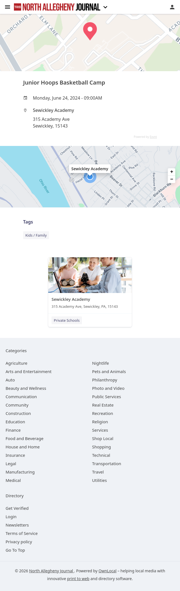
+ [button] (171, 172)
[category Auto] (10, 380)
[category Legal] (11, 463)
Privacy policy (19, 541)
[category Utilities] (99, 480)
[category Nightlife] (100, 363)
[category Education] (15, 421)
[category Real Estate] (103, 405)
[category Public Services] (106, 396)
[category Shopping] (101, 447)
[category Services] (100, 430)
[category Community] (17, 405)
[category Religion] (100, 421)
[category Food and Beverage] (24, 438)
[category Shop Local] (102, 438)
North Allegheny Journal (51, 570)
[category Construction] (18, 413)
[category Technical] (101, 455)
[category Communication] (21, 396)
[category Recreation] (102, 413)
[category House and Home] (23, 447)
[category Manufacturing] (20, 472)
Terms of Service (22, 533)
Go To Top (15, 550)
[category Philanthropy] (104, 380)
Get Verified (17, 508)
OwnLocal (107, 570)
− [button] (171, 179)
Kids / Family (36, 235)
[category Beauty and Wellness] (26, 388)
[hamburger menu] (7, 6)
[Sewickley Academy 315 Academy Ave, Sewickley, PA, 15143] (90, 284)
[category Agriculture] (16, 363)
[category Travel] (98, 472)
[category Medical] (13, 480)
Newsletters (17, 525)
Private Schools (67, 320)
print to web (78, 578)
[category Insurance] (15, 455)
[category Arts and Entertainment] (29, 371)
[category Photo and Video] (108, 388)
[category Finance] (13, 430)
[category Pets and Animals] (109, 371)
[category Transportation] (106, 463)
